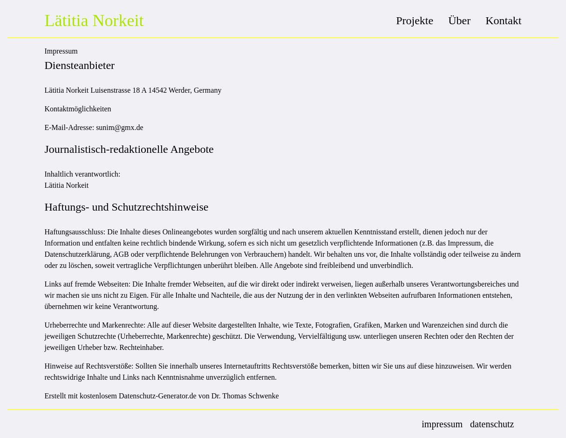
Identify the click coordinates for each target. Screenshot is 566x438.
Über (459, 20)
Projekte (414, 20)
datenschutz (492, 424)
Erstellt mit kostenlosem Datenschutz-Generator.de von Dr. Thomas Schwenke (162, 396)
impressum (442, 424)
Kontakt (503, 20)
